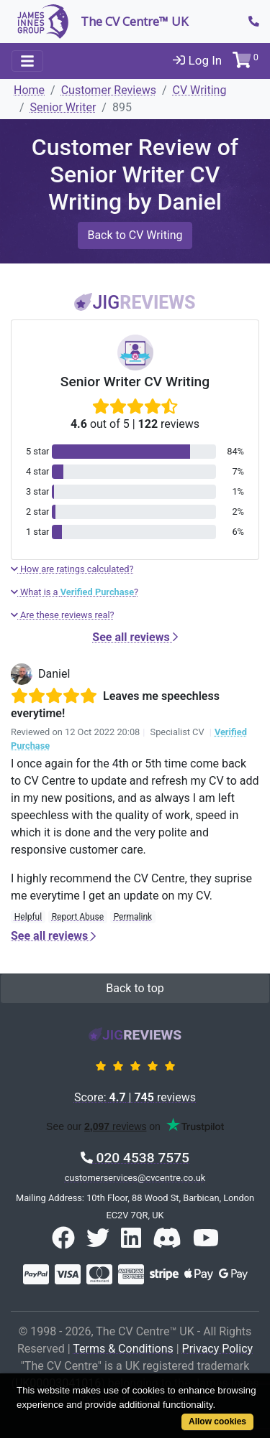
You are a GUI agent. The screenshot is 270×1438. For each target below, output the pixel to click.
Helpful (28, 917)
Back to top (134, 988)
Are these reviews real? (62, 615)
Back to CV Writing (134, 235)
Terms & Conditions (123, 1348)
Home (29, 90)
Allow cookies (217, 1421)
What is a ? (74, 592)
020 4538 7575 (135, 1157)
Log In (197, 60)
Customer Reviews (108, 90)
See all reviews (134, 637)
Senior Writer (63, 107)
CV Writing (200, 90)
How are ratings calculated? (72, 569)
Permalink (133, 917)
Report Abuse (78, 917)
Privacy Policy (217, 1348)
